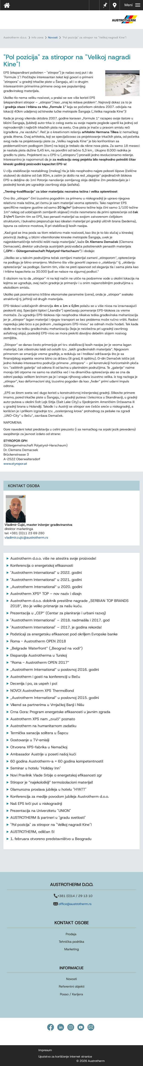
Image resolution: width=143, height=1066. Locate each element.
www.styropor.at (15, 464)
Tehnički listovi (95, 6)
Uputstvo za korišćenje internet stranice (65, 1056)
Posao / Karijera (71, 994)
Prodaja (71, 934)
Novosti (53, 37)
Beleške (105, 4)
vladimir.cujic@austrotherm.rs (26, 537)
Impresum (45, 1050)
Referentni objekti (71, 986)
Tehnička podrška (71, 942)
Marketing (71, 949)
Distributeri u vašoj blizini (115, 5)
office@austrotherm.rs (75, 904)
